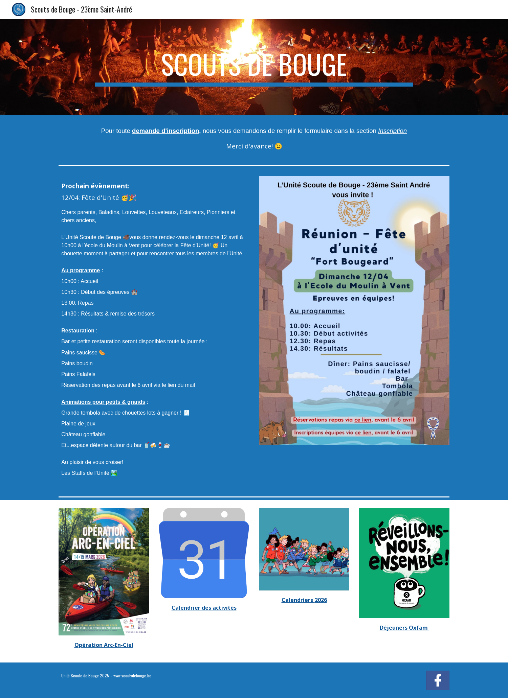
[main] (254, 67)
